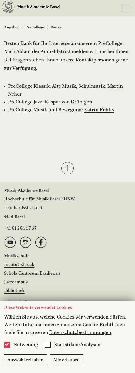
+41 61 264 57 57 (20, 228)
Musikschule (16, 256)
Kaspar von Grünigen (68, 102)
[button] (67, 169)
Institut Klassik (19, 265)
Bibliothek (14, 291)
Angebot (11, 27)
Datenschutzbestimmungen (80, 332)
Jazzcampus (16, 282)
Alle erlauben (66, 360)
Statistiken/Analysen (77, 344)
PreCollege (34, 27)
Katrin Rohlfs (99, 110)
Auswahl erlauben (25, 360)
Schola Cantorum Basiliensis (32, 273)
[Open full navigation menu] (126, 8)
